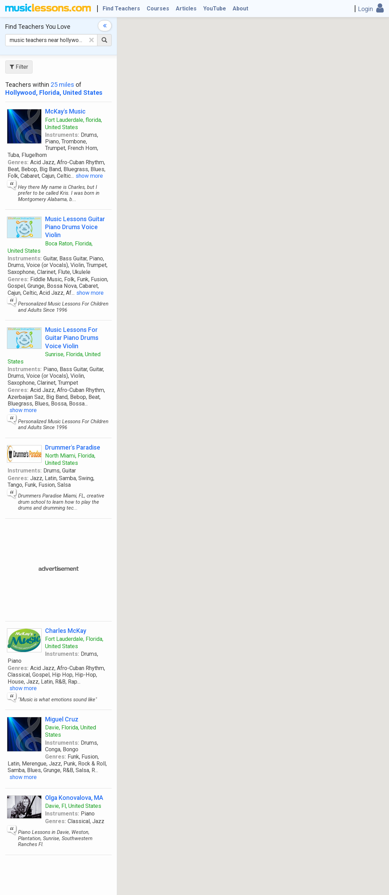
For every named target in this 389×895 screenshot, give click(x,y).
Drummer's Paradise (72, 447)
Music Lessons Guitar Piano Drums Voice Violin (75, 227)
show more (89, 176)
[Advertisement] (106, 569)
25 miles (62, 84)
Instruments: (62, 135)
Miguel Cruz (61, 719)
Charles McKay (65, 630)
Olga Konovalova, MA (74, 797)
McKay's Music (65, 111)
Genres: (18, 162)
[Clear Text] (91, 40)
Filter (19, 67)
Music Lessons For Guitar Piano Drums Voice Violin (71, 337)
